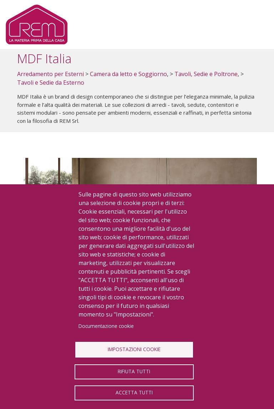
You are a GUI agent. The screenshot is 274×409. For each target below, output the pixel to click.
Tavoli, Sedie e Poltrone (206, 74)
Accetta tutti (134, 392)
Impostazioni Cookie (134, 349)
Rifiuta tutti (134, 371)
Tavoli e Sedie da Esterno (50, 82)
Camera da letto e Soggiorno (128, 74)
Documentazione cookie (106, 326)
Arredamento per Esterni (50, 74)
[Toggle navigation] (257, 24)
